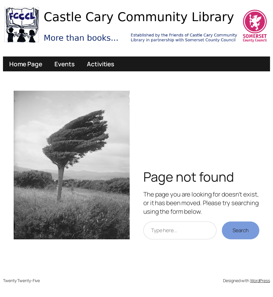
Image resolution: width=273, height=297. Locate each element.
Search (241, 230)
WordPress (260, 280)
